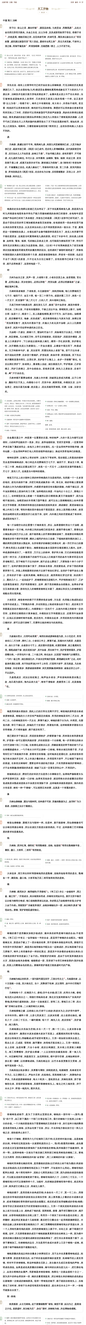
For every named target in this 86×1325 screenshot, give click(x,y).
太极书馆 (5, 2)
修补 (76, 2)
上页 (79, 1314)
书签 (15, 2)
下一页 (43, 1314)
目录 (72, 2)
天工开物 (43, 8)
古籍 (10, 2)
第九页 (43, 12)
